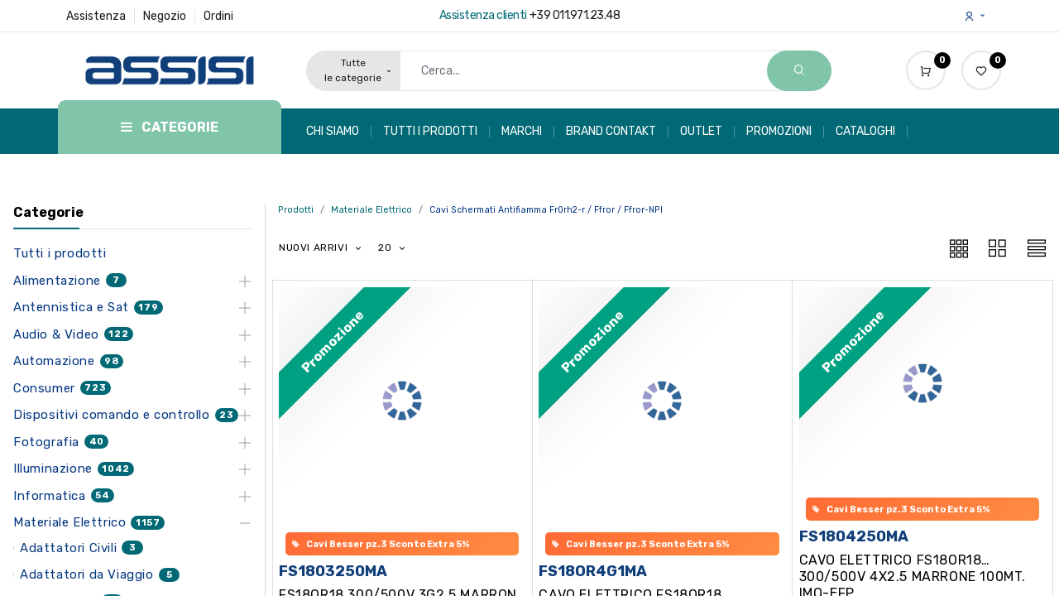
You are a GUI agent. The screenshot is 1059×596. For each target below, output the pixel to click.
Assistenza (96, 16)
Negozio (164, 16)
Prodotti (296, 209)
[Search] (799, 70)
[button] (321, 248)
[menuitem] (338, 131)
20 (386, 247)
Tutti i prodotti (60, 253)
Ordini (218, 16)
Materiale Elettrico (371, 209)
